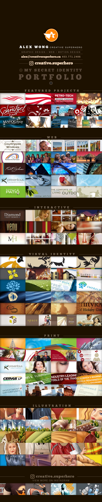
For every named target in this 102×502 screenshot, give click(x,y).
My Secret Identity (51, 70)
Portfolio (51, 78)
